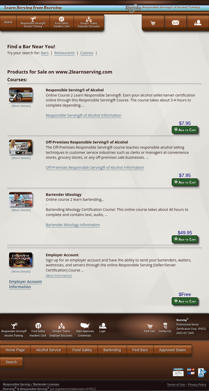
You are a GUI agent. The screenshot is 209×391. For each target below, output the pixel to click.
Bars (45, 52)
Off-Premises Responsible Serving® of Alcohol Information (95, 167)
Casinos (86, 52)
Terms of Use (176, 384)
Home (8, 22)
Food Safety (82, 350)
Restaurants (64, 52)
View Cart (150, 328)
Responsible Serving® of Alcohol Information (83, 115)
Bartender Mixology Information (73, 224)
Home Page (15, 350)
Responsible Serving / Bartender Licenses (31, 384)
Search (11, 362)
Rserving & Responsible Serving (26, 389)
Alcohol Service (48, 350)
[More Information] (59, 275)
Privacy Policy (197, 384)
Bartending (112, 350)
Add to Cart (185, 129)
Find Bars (140, 350)
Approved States (172, 350)
